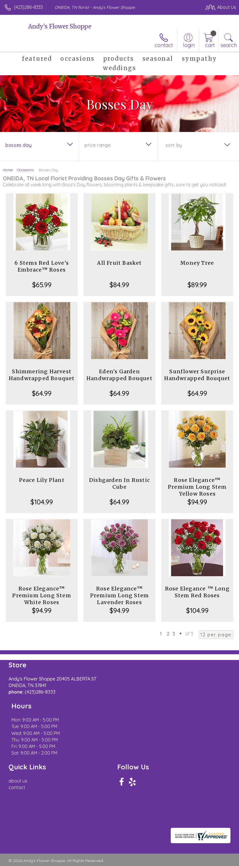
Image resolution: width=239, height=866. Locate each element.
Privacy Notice (55, 842)
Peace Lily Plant (42, 480)
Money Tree (197, 263)
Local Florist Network (96, 842)
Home (8, 170)
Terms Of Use (21, 842)
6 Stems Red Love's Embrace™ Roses (42, 266)
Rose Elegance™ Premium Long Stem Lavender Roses (119, 595)
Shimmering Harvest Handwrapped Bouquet (42, 375)
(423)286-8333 (28, 7)
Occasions (25, 170)
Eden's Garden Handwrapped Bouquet (119, 375)
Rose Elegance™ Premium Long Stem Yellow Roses (197, 487)
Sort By (174, 145)
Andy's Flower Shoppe (59, 26)
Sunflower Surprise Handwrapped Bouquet (197, 375)
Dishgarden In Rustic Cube (119, 483)
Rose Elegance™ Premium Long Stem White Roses (41, 595)
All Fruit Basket (119, 263)
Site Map (131, 842)
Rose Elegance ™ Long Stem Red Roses (197, 592)
